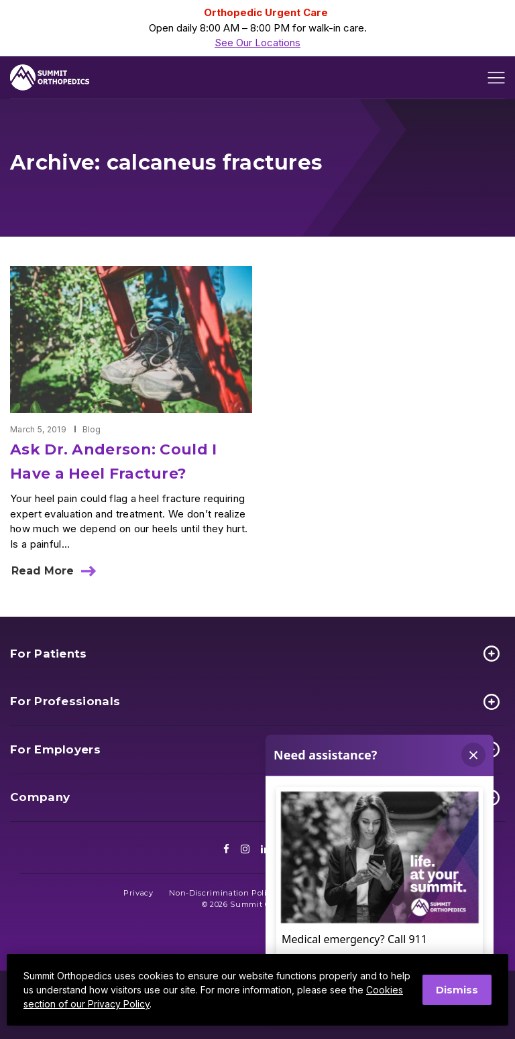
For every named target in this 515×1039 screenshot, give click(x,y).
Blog (91, 429)
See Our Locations (257, 42)
